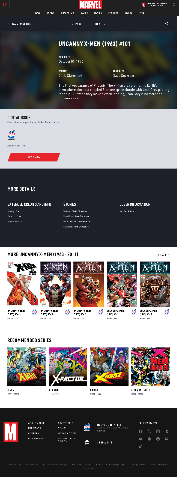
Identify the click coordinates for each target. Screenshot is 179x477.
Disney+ (63, 428)
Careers (33, 433)
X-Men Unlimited (140, 390)
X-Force (94, 390)
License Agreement (137, 464)
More (142, 12)
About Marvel (37, 423)
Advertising (65, 423)
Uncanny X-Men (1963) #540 (148, 312)
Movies (98, 12)
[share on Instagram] (158, 432)
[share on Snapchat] (149, 439)
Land (16, 318)
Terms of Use (15, 464)
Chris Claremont (70, 75)
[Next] (100, 23)
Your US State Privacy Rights (54, 464)
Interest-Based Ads (159, 464)
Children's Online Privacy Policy (109, 464)
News (37, 12)
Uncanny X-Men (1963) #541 (115, 312)
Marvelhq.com (67, 433)
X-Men (10, 390)
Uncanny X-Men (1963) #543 (49, 312)
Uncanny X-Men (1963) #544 (16, 312)
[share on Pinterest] (158, 439)
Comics (51, 12)
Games (84, 12)
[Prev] (77, 23)
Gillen (10, 318)
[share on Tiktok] (140, 447)
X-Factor (54, 390)
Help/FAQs (34, 428)
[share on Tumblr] (167, 432)
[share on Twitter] (149, 432)
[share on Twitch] (167, 439)
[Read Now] (34, 157)
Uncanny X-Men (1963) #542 (82, 312)
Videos (128, 12)
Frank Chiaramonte (80, 221)
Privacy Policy (31, 464)
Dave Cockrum (123, 75)
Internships (36, 438)
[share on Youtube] (140, 439)
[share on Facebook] (140, 432)
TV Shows (113, 12)
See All (163, 255)
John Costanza (81, 226)
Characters (68, 12)
